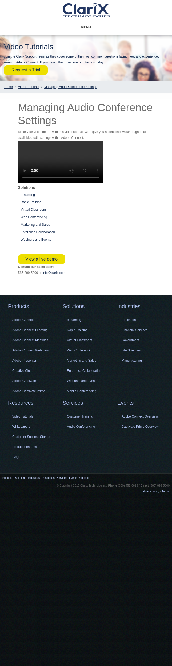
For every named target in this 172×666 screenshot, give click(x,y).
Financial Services (134, 330)
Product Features (24, 447)
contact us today (91, 62)
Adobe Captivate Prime (28, 391)
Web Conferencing (34, 217)
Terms (166, 491)
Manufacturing (132, 360)
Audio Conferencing (81, 426)
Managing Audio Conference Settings (70, 87)
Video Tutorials (28, 87)
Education (129, 320)
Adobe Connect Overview (140, 416)
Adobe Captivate (24, 381)
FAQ (15, 457)
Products (18, 306)
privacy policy (150, 491)
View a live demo (42, 259)
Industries (129, 306)
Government (130, 340)
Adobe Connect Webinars (30, 350)
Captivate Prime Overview (140, 426)
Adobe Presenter (24, 360)
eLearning (28, 195)
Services (73, 403)
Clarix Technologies (86, 10)
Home (8, 87)
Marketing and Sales (35, 225)
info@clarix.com (54, 273)
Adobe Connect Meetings (30, 340)
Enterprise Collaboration (38, 232)
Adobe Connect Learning (30, 330)
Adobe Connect (23, 320)
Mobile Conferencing (81, 391)
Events (125, 403)
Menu (103, 27)
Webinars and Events (36, 240)
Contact (84, 477)
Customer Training (80, 416)
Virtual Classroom (33, 210)
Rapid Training (31, 202)
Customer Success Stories (31, 437)
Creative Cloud (22, 371)
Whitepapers (21, 426)
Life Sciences (131, 350)
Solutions (74, 306)
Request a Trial (25, 70)
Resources (21, 403)
